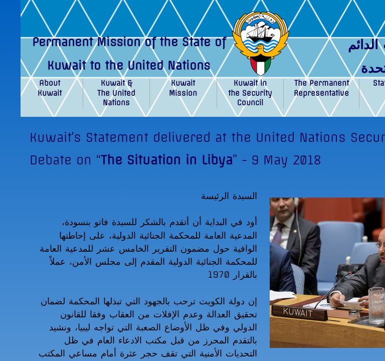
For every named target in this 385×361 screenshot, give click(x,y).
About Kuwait (50, 88)
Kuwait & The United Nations (116, 93)
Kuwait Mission (183, 88)
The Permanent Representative (321, 88)
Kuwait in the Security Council (250, 93)
